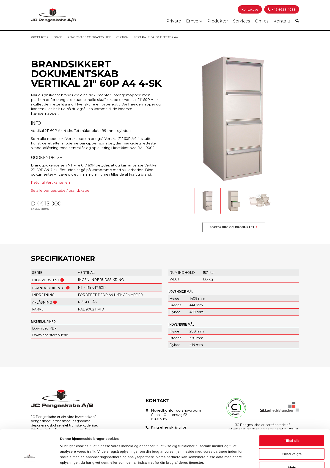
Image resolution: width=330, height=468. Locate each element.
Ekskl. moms (40, 209)
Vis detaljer (238, 459)
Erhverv (194, 21)
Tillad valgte (292, 425)
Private (173, 21)
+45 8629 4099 (281, 9)
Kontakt (282, 21)
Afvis (292, 439)
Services (241, 21)
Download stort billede (50, 335)
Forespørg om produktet (231, 227)
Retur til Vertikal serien (50, 182)
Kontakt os (249, 9)
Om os (262, 21)
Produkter (217, 21)
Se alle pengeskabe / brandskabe (60, 190)
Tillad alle (292, 412)
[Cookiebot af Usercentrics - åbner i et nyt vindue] (30, 459)
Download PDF (44, 328)
